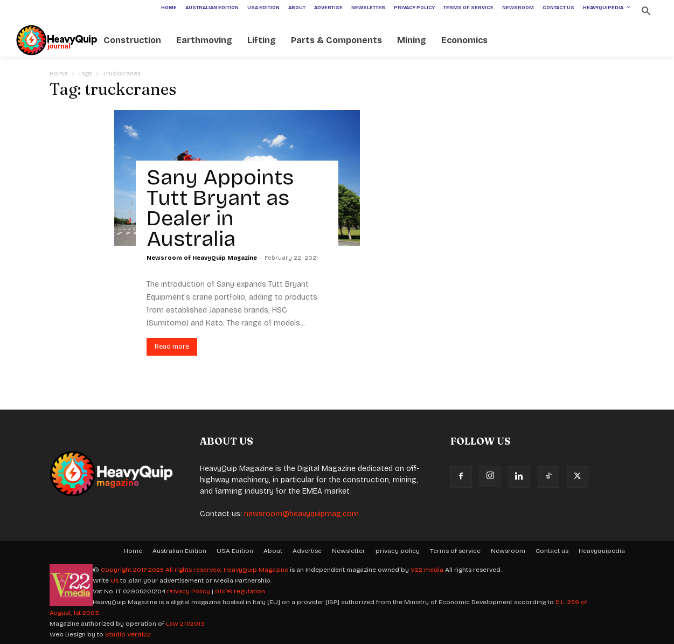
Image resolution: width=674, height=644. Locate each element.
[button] (646, 12)
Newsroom (508, 551)
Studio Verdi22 (128, 634)
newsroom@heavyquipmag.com (301, 513)
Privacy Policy (188, 591)
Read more (172, 346)
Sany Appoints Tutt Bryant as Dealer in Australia (220, 208)
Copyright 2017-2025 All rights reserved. (162, 569)
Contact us (552, 551)
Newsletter (348, 551)
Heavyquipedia (602, 551)
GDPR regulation (240, 591)
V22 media (427, 569)
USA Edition (235, 551)
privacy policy (398, 551)
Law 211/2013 (185, 623)
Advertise (307, 551)
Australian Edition (179, 551)
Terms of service (455, 551)
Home (59, 73)
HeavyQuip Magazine (256, 569)
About (272, 551)
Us (114, 580)
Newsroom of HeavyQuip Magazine (202, 257)
